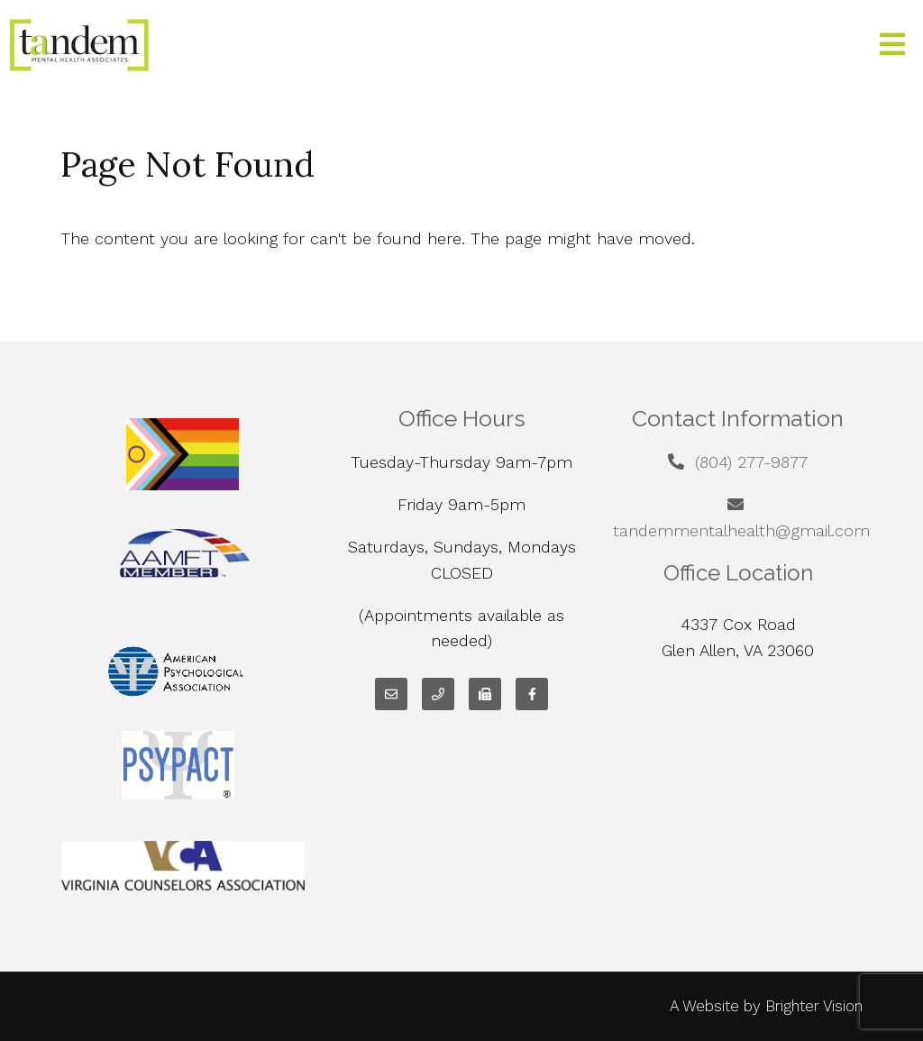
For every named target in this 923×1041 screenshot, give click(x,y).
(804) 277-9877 (751, 461)
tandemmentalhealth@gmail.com (741, 530)
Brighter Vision (814, 1006)
